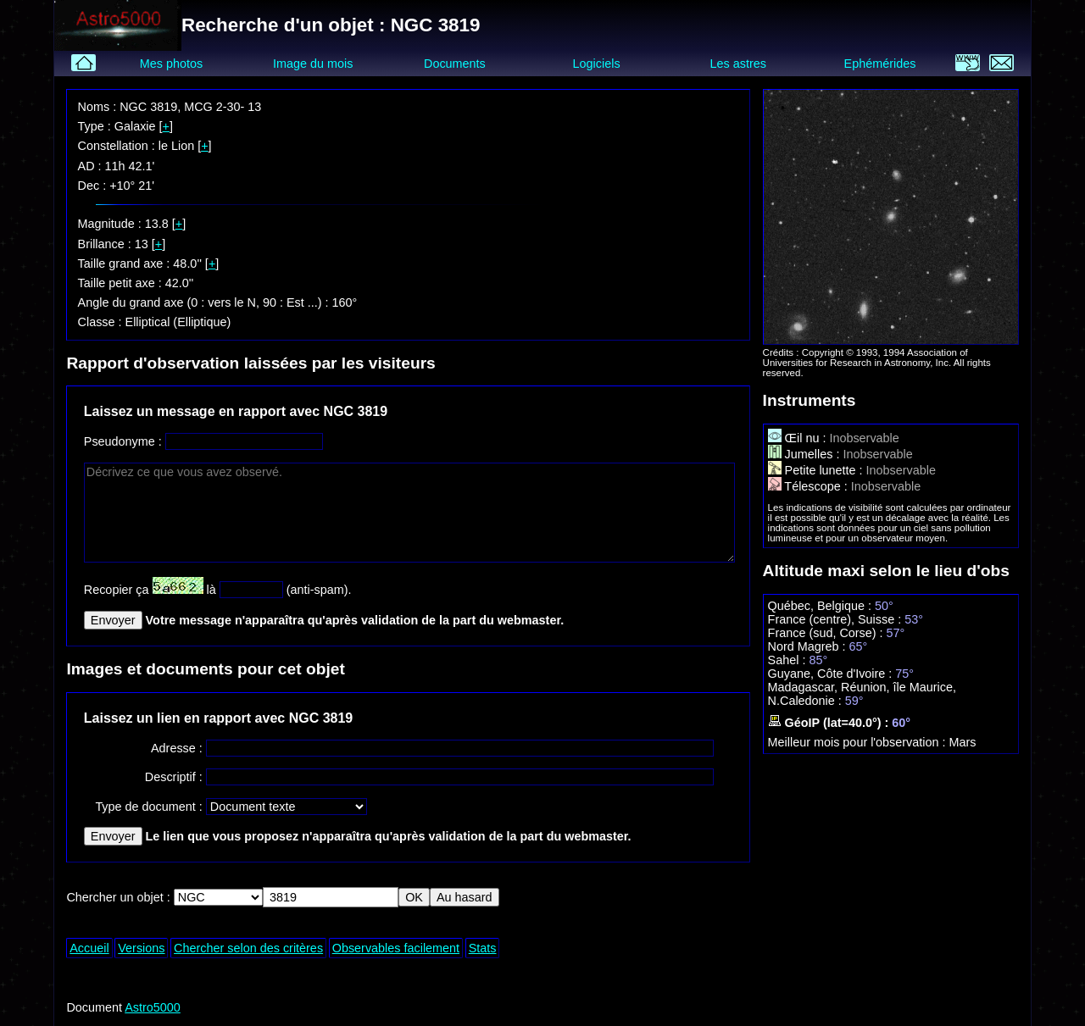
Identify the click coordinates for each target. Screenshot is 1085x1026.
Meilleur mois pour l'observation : (858, 742)
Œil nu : (799, 438)
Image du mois (313, 63)
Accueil (89, 948)
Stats (483, 948)
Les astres (738, 63)
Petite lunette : (817, 470)
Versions (141, 948)
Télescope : (809, 486)
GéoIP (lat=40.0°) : (830, 722)
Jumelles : (805, 454)
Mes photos (171, 63)
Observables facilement (395, 948)
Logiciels (596, 63)
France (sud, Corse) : (827, 633)
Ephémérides (880, 63)
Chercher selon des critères (248, 948)
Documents (455, 63)
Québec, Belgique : (821, 606)
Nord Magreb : (808, 646)
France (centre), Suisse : (836, 619)
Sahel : (789, 660)
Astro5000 (153, 1007)
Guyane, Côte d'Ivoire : (832, 673)
